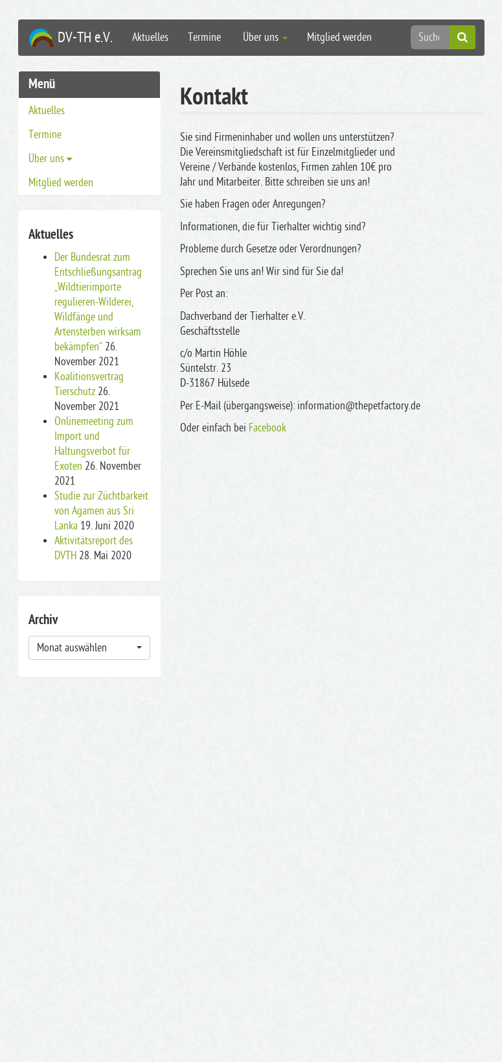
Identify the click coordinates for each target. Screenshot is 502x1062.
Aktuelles (150, 37)
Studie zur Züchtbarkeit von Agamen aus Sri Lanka (101, 511)
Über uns (264, 37)
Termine (204, 37)
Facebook (267, 428)
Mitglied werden (339, 37)
